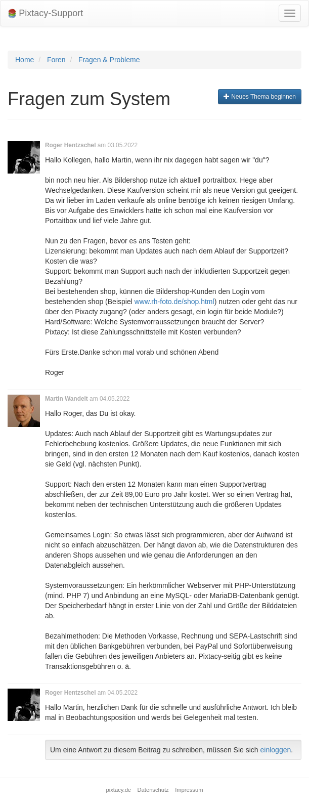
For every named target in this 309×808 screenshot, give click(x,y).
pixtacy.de (118, 790)
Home (24, 60)
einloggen (275, 750)
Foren (56, 60)
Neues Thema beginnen (260, 96)
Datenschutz (153, 790)
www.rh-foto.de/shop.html (174, 301)
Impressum (189, 790)
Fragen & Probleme (109, 60)
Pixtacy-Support (45, 13)
